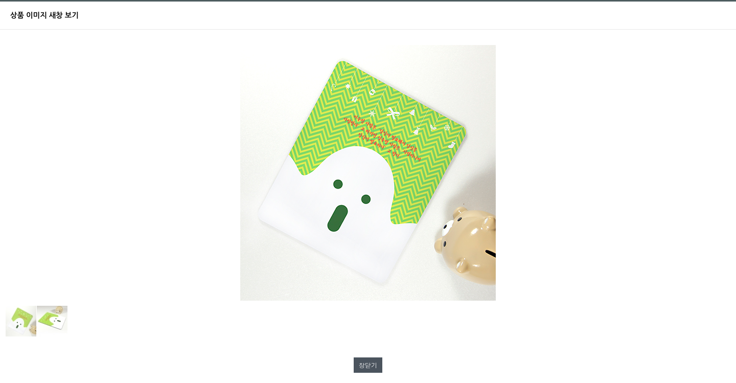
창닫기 (368, 365)
